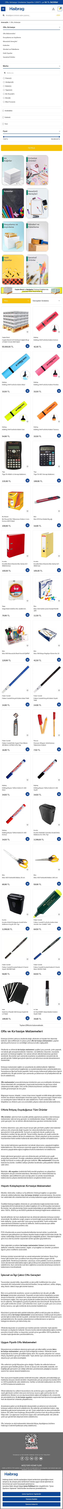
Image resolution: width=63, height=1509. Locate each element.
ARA (58, 15)
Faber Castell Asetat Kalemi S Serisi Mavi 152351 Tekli (47, 968)
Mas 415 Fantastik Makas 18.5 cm (46, 877)
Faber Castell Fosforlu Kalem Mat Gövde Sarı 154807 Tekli (46, 923)
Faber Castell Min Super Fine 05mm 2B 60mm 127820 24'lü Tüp (15, 744)
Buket (7, 86)
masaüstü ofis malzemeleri (11, 1284)
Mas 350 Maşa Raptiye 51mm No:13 (46, 653)
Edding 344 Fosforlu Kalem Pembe (46, 385)
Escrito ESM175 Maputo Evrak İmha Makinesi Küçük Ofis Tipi (14, 923)
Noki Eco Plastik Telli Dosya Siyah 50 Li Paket (15, 1013)
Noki (3, 1009)
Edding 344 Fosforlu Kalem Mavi (13, 385)
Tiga (3, 472)
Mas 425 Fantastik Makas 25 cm (13, 877)
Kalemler (6, 45)
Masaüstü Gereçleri (10, 41)
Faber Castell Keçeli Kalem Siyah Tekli (46, 699)
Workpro (8, 82)
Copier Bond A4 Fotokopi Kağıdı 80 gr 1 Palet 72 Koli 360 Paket (15, 341)
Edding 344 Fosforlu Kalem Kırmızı (46, 340)
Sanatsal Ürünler (9, 57)
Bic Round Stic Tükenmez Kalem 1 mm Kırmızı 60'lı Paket (15, 520)
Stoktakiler (7, 111)
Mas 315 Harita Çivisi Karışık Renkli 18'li (46, 610)
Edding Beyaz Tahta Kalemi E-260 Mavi (14, 789)
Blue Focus (9, 102)
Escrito (36, 830)
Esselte (4, 561)
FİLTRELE (31, 148)
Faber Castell (6, 696)
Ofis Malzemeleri (9, 33)
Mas (35, 516)
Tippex (7, 90)
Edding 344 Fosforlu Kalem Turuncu (46, 429)
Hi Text (36, 1009)
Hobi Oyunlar (7, 53)
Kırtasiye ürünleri (7, 1256)
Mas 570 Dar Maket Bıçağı (43, 519)
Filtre (16, 301)
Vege (3, 606)
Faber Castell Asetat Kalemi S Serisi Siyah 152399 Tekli (15, 968)
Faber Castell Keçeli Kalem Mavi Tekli (15, 698)
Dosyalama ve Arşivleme (12, 37)
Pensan (36, 741)
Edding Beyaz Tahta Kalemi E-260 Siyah (46, 789)
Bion (6, 98)
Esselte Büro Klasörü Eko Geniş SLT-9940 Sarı (46, 565)
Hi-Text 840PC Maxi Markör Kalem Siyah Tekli (45, 1013)
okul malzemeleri (20, 1423)
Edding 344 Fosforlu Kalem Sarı (13, 429)
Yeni (5, 124)
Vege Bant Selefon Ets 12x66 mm (14, 609)
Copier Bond (6, 337)
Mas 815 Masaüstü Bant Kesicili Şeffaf (15, 653)
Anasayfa (4, 22)
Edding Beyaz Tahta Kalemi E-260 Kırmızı (14, 834)
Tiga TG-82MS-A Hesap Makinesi (14, 474)
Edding (36, 337)
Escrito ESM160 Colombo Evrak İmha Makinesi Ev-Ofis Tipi (47, 834)
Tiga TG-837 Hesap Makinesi (44, 474)
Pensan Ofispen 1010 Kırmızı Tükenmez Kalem (44, 744)
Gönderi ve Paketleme (11, 49)
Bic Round (8, 94)
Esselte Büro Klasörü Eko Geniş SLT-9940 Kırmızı (15, 565)
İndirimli (6, 117)
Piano (7, 78)
